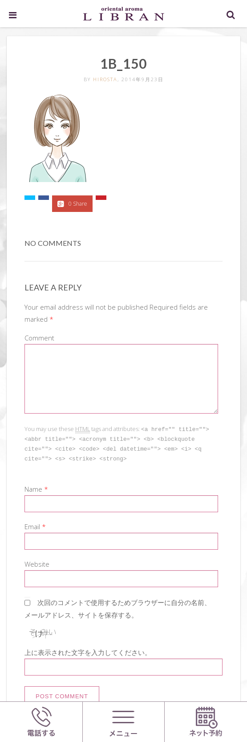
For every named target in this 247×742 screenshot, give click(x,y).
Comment (39, 337)
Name (33, 487)
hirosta (105, 79)
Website (36, 562)
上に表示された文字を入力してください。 (87, 650)
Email (32, 524)
